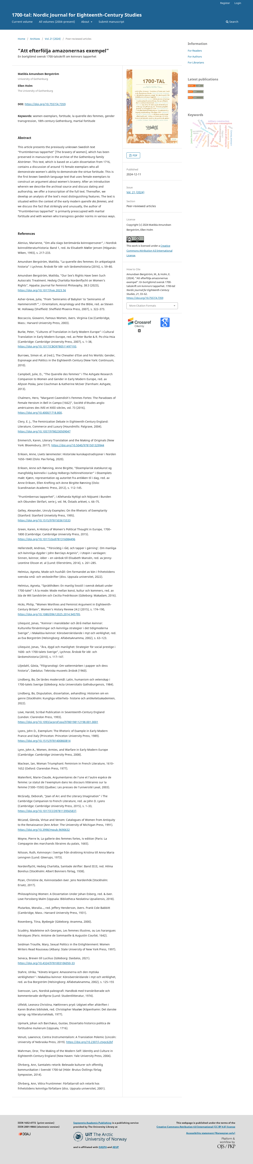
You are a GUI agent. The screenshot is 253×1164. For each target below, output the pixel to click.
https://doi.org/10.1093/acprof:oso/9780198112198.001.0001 (58, 722)
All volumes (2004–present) (57, 22)
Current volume (22, 22)
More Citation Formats (142, 305)
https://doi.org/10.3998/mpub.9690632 (44, 830)
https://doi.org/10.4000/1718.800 (40, 412)
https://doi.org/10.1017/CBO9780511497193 (47, 346)
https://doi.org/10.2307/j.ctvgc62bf (89, 1042)
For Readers (195, 50)
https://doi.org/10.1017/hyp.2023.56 (42, 290)
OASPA (103, 1147)
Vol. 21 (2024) (53, 39)
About (85, 22)
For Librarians (196, 62)
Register (225, 3)
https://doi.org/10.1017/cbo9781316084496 (46, 539)
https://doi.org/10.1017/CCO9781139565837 (47, 811)
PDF (134, 155)
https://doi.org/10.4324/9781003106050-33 (46, 963)
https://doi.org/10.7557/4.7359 (45, 104)
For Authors (195, 56)
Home (21, 39)
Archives (35, 39)
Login (237, 3)
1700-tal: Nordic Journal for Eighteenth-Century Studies (77, 14)
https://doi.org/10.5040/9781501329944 (77, 445)
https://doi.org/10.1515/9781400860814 (44, 741)
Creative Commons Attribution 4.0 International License (149, 250)
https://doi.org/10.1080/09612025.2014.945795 (49, 614)
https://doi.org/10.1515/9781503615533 (44, 520)
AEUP (115, 1147)
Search (232, 22)
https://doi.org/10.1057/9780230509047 (44, 431)
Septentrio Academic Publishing (92, 1122)
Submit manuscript (111, 22)
